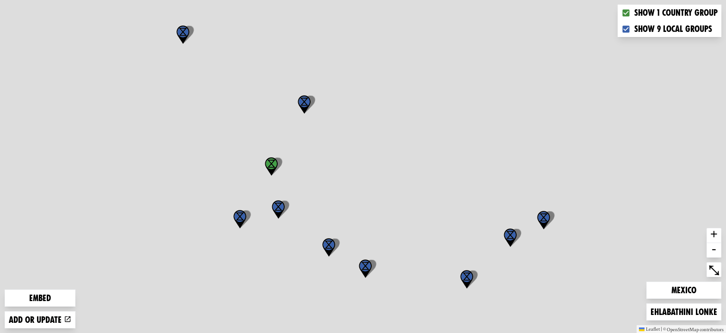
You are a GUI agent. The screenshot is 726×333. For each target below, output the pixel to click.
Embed (40, 298)
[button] (466, 279)
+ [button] (714, 235)
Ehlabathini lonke (683, 311)
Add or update (40, 320)
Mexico (686, 289)
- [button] (714, 250)
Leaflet (649, 329)
